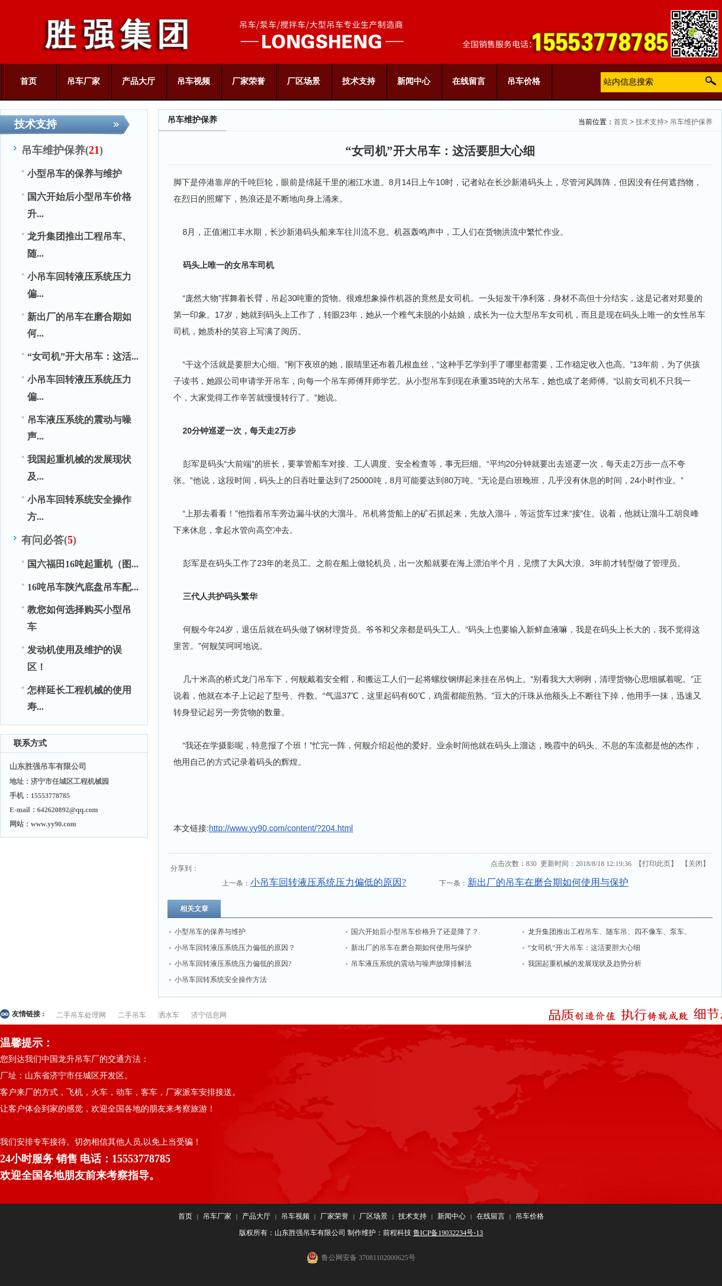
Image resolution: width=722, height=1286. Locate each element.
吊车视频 (295, 1216)
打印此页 (656, 864)
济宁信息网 (209, 1015)
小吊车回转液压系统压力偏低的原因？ (235, 948)
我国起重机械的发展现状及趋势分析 (585, 963)
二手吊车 (132, 1015)
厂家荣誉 (334, 1216)
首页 (621, 122)
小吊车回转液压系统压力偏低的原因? (328, 882)
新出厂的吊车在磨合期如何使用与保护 (548, 882)
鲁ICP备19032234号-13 (448, 1233)
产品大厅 (256, 1216)
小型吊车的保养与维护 (210, 932)
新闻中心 (451, 1216)
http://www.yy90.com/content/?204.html (281, 828)
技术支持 (650, 122)
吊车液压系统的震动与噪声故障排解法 (411, 963)
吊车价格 (529, 1216)
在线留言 (490, 1216)
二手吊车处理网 (81, 1015)
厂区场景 (373, 1216)
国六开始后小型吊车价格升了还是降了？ (415, 932)
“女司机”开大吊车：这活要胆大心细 (584, 948)
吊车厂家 (217, 1216)
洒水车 (168, 1015)
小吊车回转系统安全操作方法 (221, 979)
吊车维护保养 (691, 122)
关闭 (695, 864)
